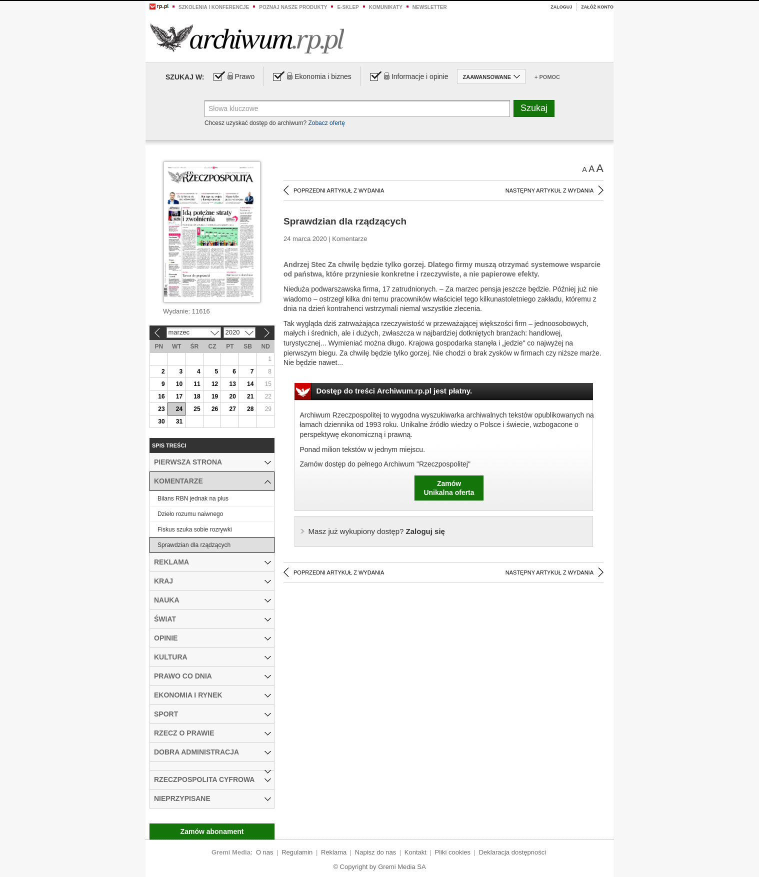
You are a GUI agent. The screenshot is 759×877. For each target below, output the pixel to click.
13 (232, 384)
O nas (265, 852)
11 (197, 384)
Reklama (333, 852)
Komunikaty (385, 7)
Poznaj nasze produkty (293, 7)
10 (179, 384)
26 (215, 409)
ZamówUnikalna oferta (449, 488)
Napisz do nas (375, 852)
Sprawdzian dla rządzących (194, 545)
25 (197, 409)
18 (197, 396)
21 (250, 396)
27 (232, 409)
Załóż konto (597, 7)
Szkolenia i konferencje (213, 7)
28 (250, 409)
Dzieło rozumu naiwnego (190, 514)
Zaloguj (561, 7)
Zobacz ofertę (326, 123)
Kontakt (415, 852)
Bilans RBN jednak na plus (193, 498)
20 (232, 396)
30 (161, 421)
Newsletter (429, 7)
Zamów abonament (212, 832)
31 (179, 421)
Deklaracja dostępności (512, 852)
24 (179, 409)
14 (250, 384)
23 (161, 409)
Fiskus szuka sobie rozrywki (195, 529)
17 (179, 396)
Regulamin (297, 852)
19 (215, 396)
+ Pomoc (547, 77)
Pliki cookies (453, 852)
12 (215, 384)
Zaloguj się (376, 531)
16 (161, 396)
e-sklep (347, 7)
